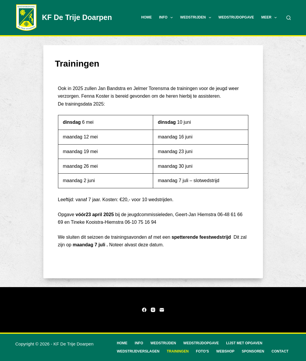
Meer (270, 17)
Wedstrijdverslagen (138, 351)
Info (167, 17)
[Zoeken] (288, 18)
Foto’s (202, 351)
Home (146, 17)
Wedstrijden (196, 17)
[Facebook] (144, 310)
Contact (279, 351)
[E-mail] (162, 310)
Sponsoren (253, 351)
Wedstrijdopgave (236, 17)
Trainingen (178, 351)
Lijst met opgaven (244, 343)
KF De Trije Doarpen (77, 17)
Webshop (225, 351)
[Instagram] (153, 310)
